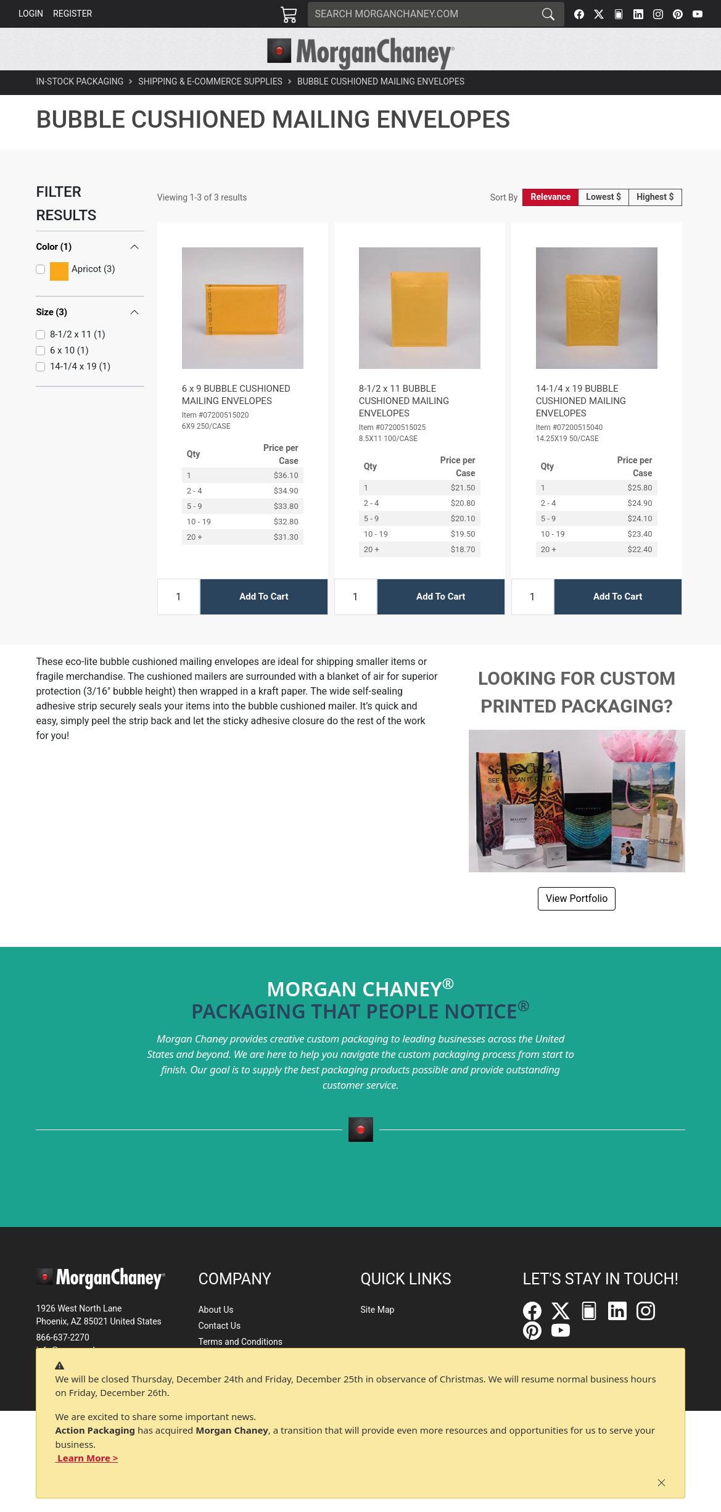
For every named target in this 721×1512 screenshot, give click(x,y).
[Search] (421, 14)
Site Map (378, 1310)
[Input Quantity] (178, 623)
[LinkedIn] (638, 14)
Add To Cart (263, 623)
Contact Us (219, 1326)
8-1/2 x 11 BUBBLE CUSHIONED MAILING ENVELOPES (404, 427)
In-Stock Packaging (79, 109)
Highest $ (655, 224)
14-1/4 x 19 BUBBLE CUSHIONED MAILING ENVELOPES (581, 427)
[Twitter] (599, 14)
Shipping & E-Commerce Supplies (210, 109)
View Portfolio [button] (577, 925)
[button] (182, 84)
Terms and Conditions (240, 1342)
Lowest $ (603, 224)
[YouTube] (697, 14)
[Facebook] (579, 14)
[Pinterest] (678, 14)
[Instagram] (658, 14)
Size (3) (51, 339)
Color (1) (54, 273)
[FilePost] (619, 14)
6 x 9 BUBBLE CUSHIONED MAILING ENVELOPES (236, 421)
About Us (215, 1310)
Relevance (550, 224)
